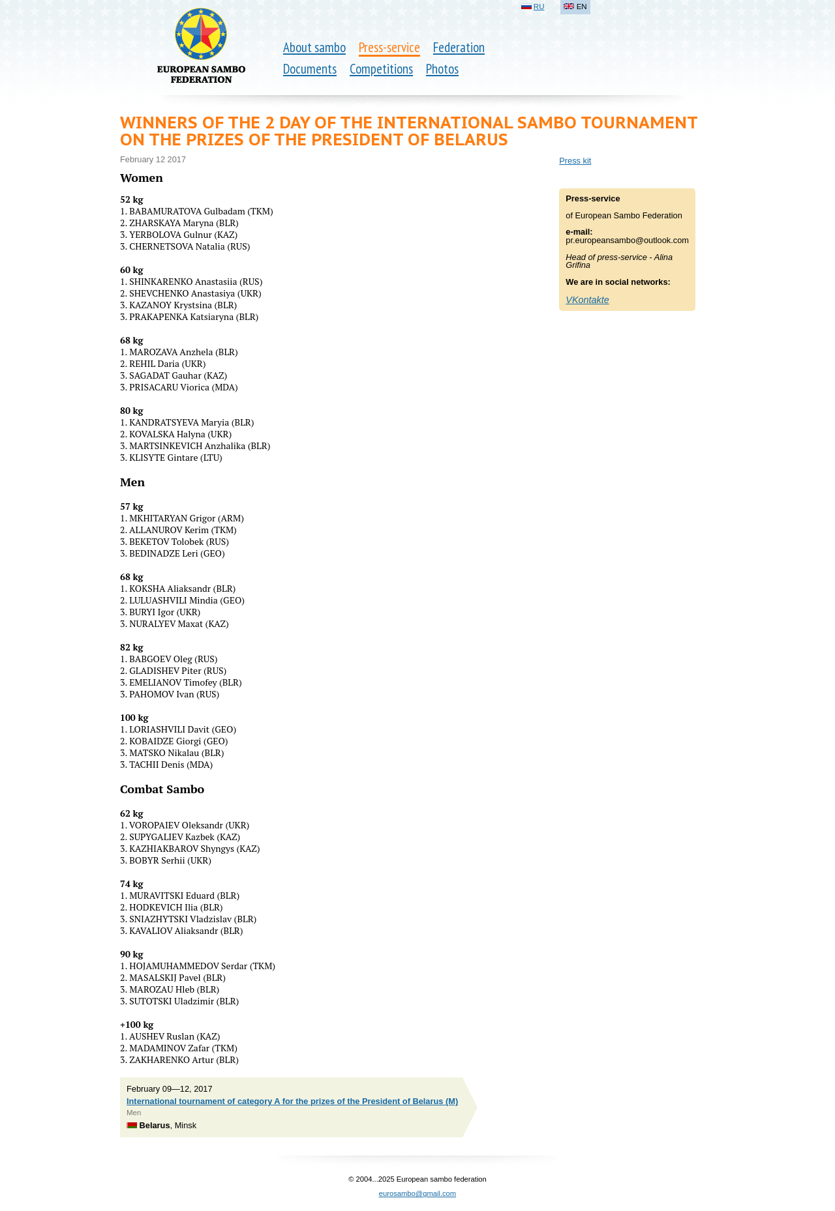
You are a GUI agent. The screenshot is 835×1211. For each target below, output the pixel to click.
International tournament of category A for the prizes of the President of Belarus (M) (292, 1101)
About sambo (314, 47)
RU (539, 6)
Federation (459, 47)
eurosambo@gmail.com (417, 1193)
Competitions (381, 69)
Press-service (389, 47)
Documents (310, 69)
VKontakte (587, 300)
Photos (442, 69)
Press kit (575, 161)
